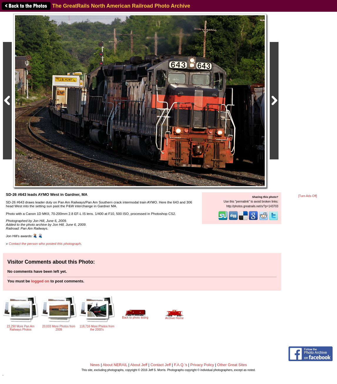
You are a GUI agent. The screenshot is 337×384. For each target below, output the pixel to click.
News (95, 365)
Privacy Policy (202, 365)
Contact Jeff (160, 365)
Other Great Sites (232, 365)
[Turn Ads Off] (307, 196)
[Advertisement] (307, 103)
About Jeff (138, 365)
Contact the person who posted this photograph (45, 243)
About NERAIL (115, 365)
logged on (40, 281)
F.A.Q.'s (180, 365)
